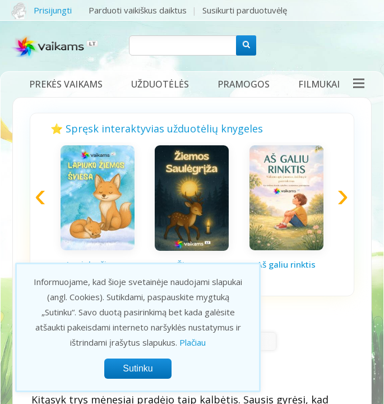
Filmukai (319, 84)
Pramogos (244, 84)
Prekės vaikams (66, 84)
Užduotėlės (160, 84)
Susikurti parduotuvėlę (244, 10)
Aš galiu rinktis (286, 264)
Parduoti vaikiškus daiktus (138, 10)
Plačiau (192, 342)
